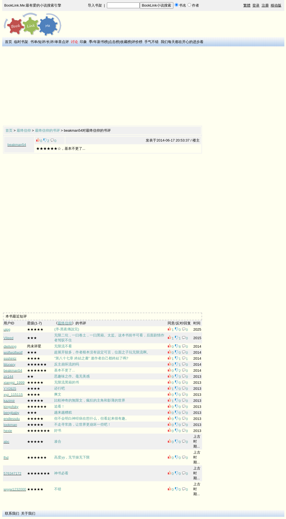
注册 (265, 5)
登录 (255, 5)
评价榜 (137, 42)
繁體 (246, 5)
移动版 (276, 5)
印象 (83, 42)
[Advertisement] (88, 86)
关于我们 (28, 513)
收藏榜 (125, 42)
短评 (41, 42)
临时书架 (21, 42)
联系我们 (12, 513)
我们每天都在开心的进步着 (182, 42)
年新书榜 (101, 42)
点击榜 (114, 42)
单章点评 (62, 42)
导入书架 (95, 5)
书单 (33, 42)
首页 (8, 42)
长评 (50, 42)
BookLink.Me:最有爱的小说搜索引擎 (33, 5)
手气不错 (151, 42)
